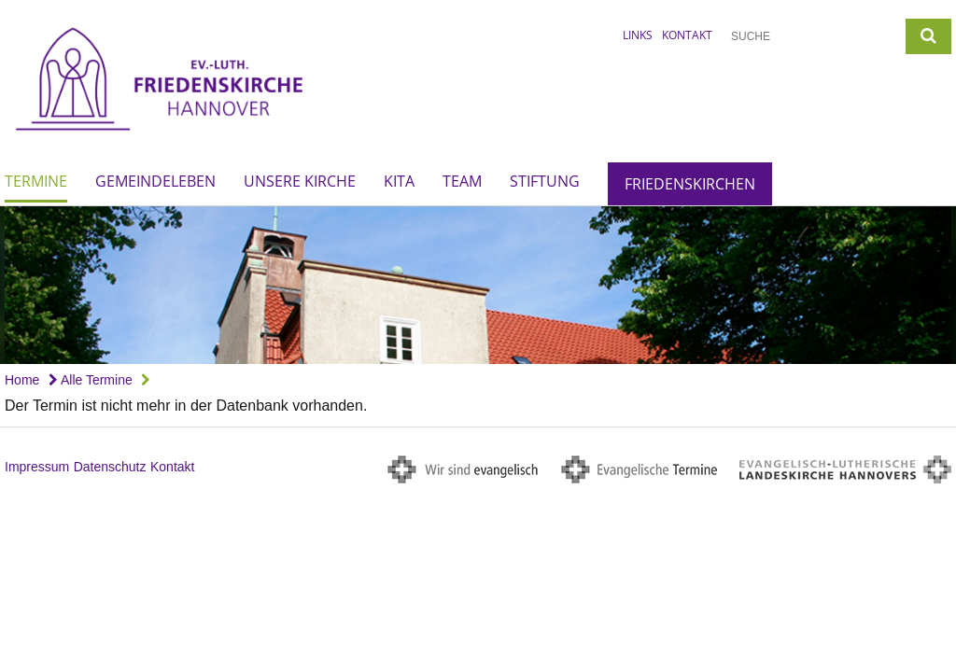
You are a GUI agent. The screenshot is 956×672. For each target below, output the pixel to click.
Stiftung (545, 181)
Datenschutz (110, 466)
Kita (399, 181)
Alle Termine (91, 379)
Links (638, 35)
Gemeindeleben (155, 181)
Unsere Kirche (300, 181)
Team (462, 181)
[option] (478, 285)
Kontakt (687, 35)
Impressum (37, 466)
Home (22, 379)
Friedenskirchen (690, 184)
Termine (36, 181)
